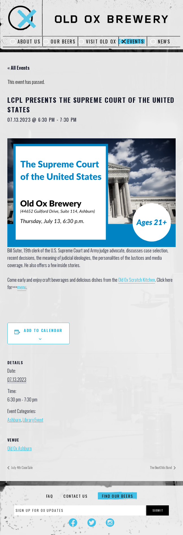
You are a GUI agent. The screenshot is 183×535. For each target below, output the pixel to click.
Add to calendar (43, 330)
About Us (29, 41)
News (164, 41)
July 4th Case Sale (21, 467)
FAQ (49, 496)
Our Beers (63, 41)
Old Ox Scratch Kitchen (136, 279)
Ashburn (14, 419)
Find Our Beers (117, 496)
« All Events (18, 67)
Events (135, 41)
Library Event (33, 419)
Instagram (110, 522)
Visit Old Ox (101, 41)
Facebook (73, 522)
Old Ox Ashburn (19, 448)
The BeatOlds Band (161, 467)
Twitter (91, 522)
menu (21, 287)
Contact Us (75, 496)
